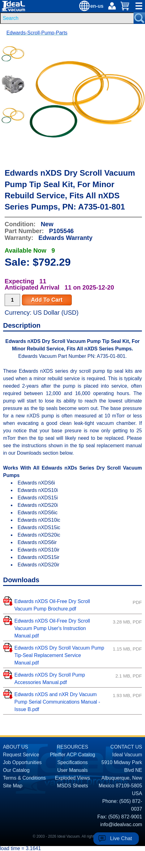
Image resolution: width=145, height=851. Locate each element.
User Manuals (72, 770)
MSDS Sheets (72, 785)
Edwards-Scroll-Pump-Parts (36, 32)
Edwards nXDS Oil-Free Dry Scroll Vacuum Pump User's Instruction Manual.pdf (52, 628)
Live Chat (121, 838)
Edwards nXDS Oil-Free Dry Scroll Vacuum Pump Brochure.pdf (52, 605)
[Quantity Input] (12, 300)
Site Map (12, 785)
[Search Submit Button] (139, 18)
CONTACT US (126, 747)
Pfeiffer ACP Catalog (72, 754)
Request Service (21, 754)
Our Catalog (16, 770)
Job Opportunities (22, 762)
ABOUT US (15, 747)
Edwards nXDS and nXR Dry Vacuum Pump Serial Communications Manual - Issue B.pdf (57, 702)
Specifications (72, 762)
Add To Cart (46, 300)
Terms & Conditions (24, 778)
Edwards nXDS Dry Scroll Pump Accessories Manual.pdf (49, 678)
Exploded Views (72, 778)
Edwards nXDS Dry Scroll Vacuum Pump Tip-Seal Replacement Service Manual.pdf (59, 655)
